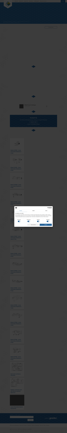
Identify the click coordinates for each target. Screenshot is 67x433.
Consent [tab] (20, 210)
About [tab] (46, 210)
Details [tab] (33, 210)
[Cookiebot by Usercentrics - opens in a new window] (48, 207)
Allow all (45, 224)
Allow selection (33, 224)
